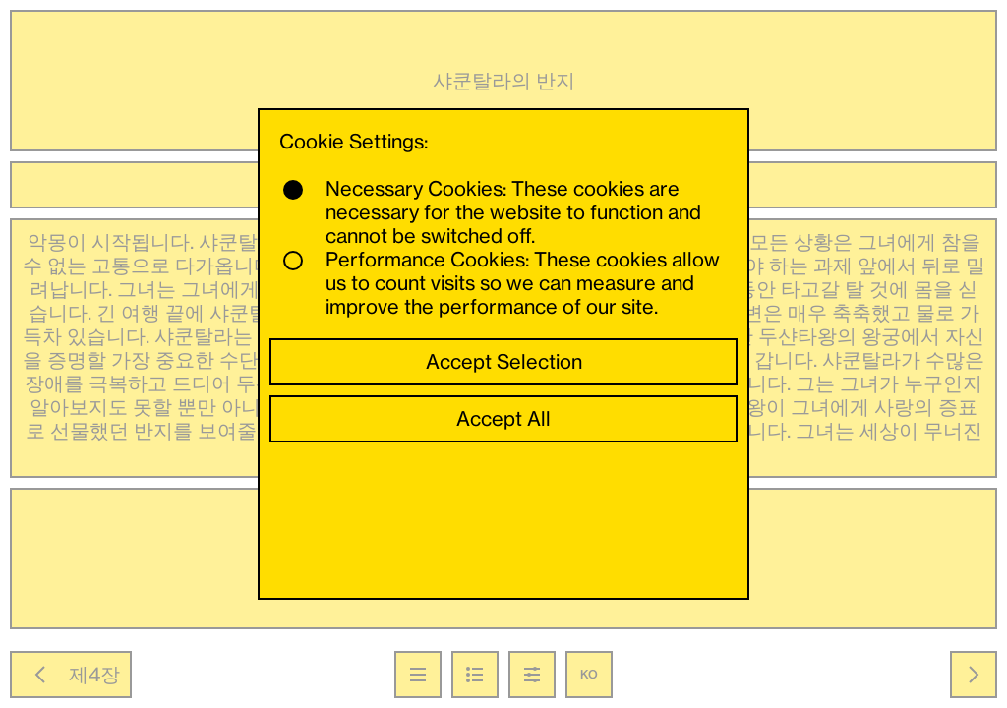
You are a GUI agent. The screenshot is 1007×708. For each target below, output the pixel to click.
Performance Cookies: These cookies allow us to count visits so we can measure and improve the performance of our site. (501, 283)
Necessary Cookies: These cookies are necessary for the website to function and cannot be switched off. (492, 212)
